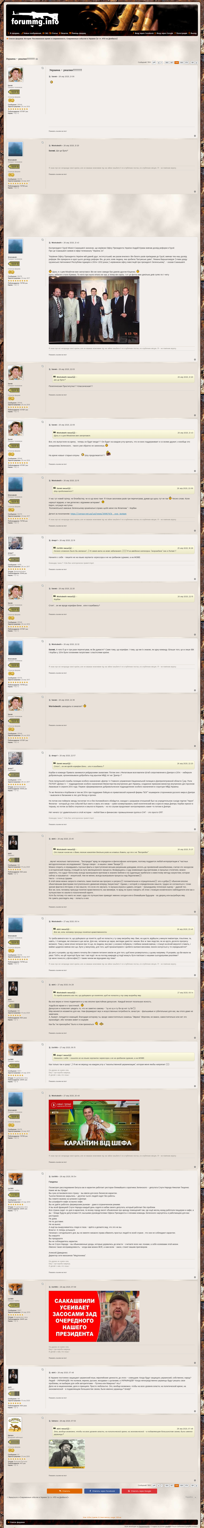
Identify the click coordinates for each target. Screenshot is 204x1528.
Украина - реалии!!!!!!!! (20, 59)
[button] (154, 62)
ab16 (59, 929)
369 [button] (181, 62)
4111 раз (23, 1463)
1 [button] (161, 62)
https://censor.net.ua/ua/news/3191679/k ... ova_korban (99, 514)
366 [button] (166, 62)
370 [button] (186, 62)
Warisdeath (62, 377)
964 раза (23, 872)
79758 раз (23, 186)
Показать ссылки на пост (58, 131)
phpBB (167, 1526)
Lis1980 (60, 548)
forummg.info (144, 1526)
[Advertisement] (102, 49)
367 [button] (171, 62)
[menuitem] (45, 33)
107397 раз (24, 111)
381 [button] (192, 62)
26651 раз (23, 1080)
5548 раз (23, 573)
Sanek (59, 488)
